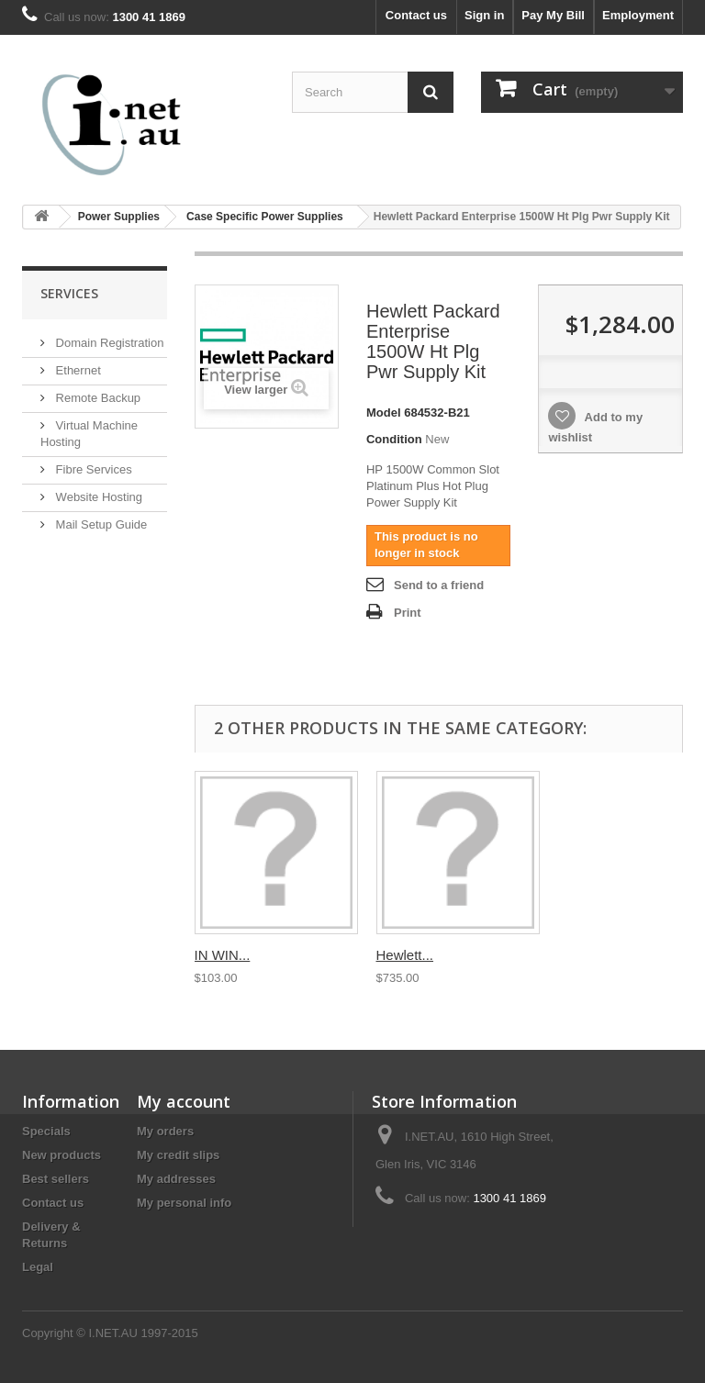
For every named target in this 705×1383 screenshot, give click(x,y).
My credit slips (178, 1155)
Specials (46, 1131)
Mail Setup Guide (99, 524)
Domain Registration (107, 343)
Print (407, 612)
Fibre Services (92, 469)
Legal (37, 1267)
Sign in (484, 15)
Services (69, 293)
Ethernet (76, 370)
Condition (394, 439)
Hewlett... (405, 955)
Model (383, 412)
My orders (165, 1131)
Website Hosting (97, 497)
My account (183, 1101)
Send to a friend (439, 585)
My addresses (176, 1179)
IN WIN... (223, 955)
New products (61, 1155)
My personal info (184, 1203)
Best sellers (55, 1179)
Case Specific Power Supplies (264, 216)
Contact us (416, 15)
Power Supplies (119, 216)
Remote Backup (96, 398)
